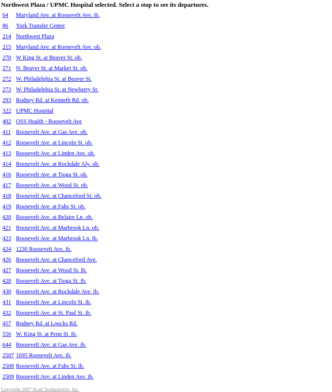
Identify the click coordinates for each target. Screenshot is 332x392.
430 (6, 291)
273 (6, 89)
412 (6, 142)
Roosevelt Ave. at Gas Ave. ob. (51, 132)
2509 (8, 376)
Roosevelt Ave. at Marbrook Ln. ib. (57, 238)
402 (6, 121)
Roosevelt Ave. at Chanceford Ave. (56, 259)
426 (6, 259)
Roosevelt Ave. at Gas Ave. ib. (51, 344)
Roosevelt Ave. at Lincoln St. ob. (54, 142)
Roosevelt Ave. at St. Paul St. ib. (53, 312)
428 (6, 280)
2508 (8, 366)
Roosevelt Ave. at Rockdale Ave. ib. (57, 291)
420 (6, 217)
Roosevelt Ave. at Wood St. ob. (52, 185)
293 (6, 100)
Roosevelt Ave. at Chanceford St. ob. (58, 195)
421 (6, 227)
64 (5, 15)
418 (6, 195)
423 (6, 238)
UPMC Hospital (35, 110)
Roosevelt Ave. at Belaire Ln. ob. (54, 217)
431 (6, 302)
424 (6, 249)
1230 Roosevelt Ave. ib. (44, 249)
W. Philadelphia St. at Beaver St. (54, 78)
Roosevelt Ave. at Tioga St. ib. (51, 280)
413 (6, 153)
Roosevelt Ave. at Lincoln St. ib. (53, 302)
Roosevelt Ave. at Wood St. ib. (51, 270)
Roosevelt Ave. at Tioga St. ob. (51, 174)
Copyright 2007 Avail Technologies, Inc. (40, 389)
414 (6, 163)
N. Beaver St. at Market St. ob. (51, 68)
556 (6, 334)
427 (6, 270)
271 (6, 68)
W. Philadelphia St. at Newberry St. (57, 89)
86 (5, 25)
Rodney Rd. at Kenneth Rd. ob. (52, 100)
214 (6, 36)
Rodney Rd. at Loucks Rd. (46, 323)
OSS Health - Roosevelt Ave (49, 121)
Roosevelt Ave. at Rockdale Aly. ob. (58, 163)
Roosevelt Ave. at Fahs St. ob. (51, 206)
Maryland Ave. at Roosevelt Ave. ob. (58, 47)
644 (6, 344)
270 (6, 57)
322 (6, 110)
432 (6, 312)
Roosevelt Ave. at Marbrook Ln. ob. (57, 227)
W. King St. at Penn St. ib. (46, 334)
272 (6, 78)
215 (6, 47)
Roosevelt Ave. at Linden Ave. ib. (55, 376)
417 (6, 185)
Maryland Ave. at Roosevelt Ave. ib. (58, 15)
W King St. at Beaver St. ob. (49, 57)
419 (6, 206)
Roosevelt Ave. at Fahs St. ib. (50, 366)
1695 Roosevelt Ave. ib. (44, 355)
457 (6, 323)
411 (6, 132)
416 (6, 174)
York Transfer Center (40, 25)
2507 (8, 355)
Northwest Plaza (35, 36)
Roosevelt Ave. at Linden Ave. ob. (55, 153)
